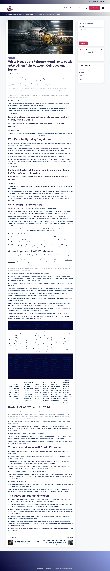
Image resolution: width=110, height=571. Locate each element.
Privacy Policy (36, 558)
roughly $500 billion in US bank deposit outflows (38, 216)
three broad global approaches (46, 240)
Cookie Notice (57, 558)
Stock (80, 79)
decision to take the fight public (46, 463)
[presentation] (91, 35)
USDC (39, 290)
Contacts (65, 558)
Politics (81, 76)
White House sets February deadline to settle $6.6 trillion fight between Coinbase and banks (39, 528)
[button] (94, 8)
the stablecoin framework (46, 191)
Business (81, 69)
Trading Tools (74, 558)
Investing (11, 57)
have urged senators (47, 159)
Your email (91, 28)
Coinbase (20, 466)
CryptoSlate (13, 530)
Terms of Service (47, 558)
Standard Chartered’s (14, 313)
